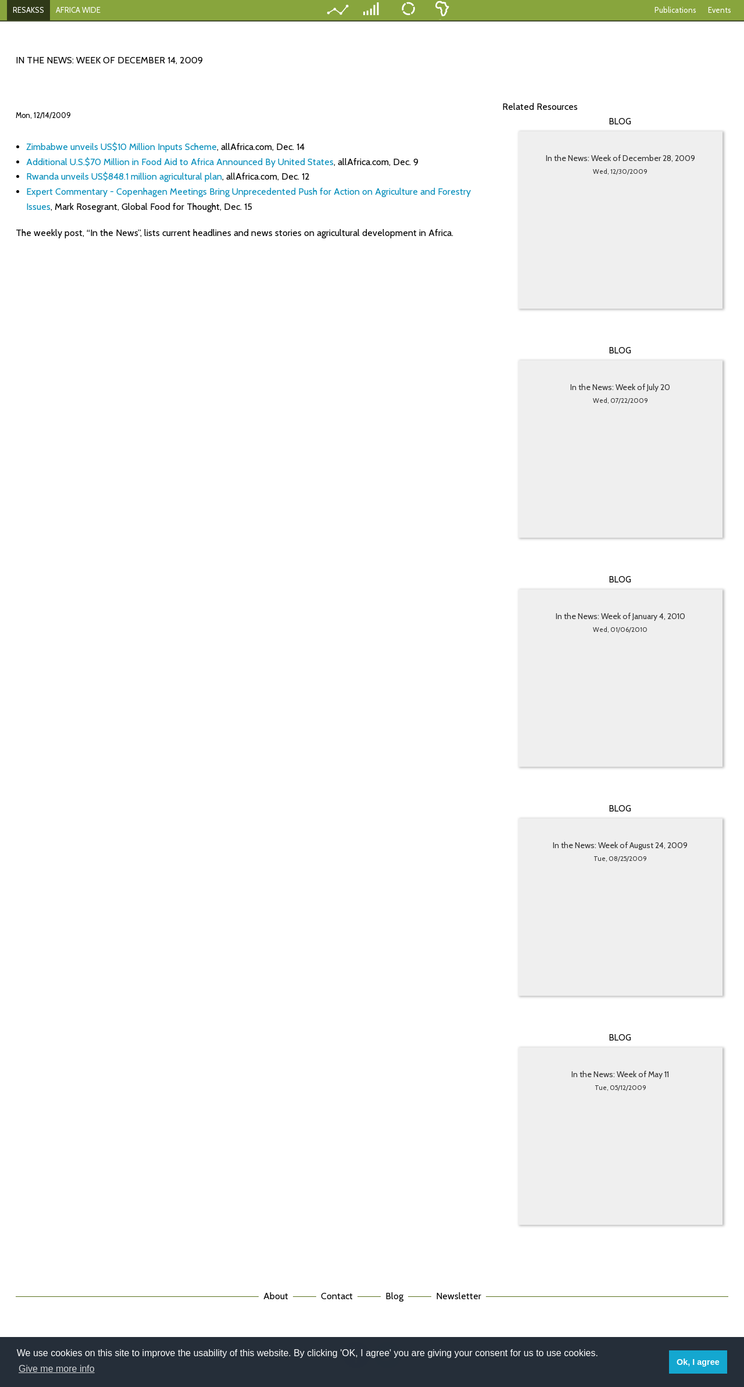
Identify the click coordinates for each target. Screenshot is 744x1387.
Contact (336, 1296)
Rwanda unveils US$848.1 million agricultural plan (124, 176)
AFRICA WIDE (78, 10)
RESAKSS (28, 10)
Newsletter (458, 1296)
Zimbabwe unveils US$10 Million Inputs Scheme (121, 146)
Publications (675, 10)
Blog (394, 1296)
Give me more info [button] (57, 1369)
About (276, 1296)
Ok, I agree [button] (698, 1362)
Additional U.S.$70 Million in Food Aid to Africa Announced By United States (180, 161)
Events (719, 10)
